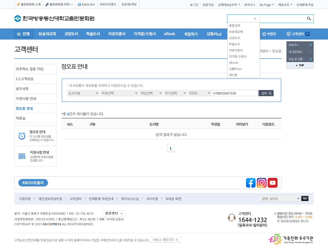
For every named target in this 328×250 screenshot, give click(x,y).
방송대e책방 (129, 4)
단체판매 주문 (305, 5)
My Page (265, 5)
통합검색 (234, 25)
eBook (233, 62)
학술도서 (234, 44)
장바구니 (249, 5)
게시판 (233, 75)
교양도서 (234, 38)
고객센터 (75, 198)
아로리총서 (236, 50)
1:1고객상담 (25, 78)
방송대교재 (236, 31)
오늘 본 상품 (300, 59)
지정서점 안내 (26, 98)
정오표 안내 (24, 108)
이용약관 (25, 198)
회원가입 (208, 5)
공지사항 (22, 88)
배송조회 (283, 5)
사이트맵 (152, 198)
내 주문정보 (295, 52)
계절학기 (191, 34)
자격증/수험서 (238, 56)
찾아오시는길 (130, 198)
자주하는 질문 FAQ (30, 68)
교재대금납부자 (227, 5)
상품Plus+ (235, 69)
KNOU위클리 (108, 4)
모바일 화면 (173, 198)
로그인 (194, 5)
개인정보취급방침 (50, 198)
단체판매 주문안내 (101, 198)
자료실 (20, 117)
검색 (264, 93)
